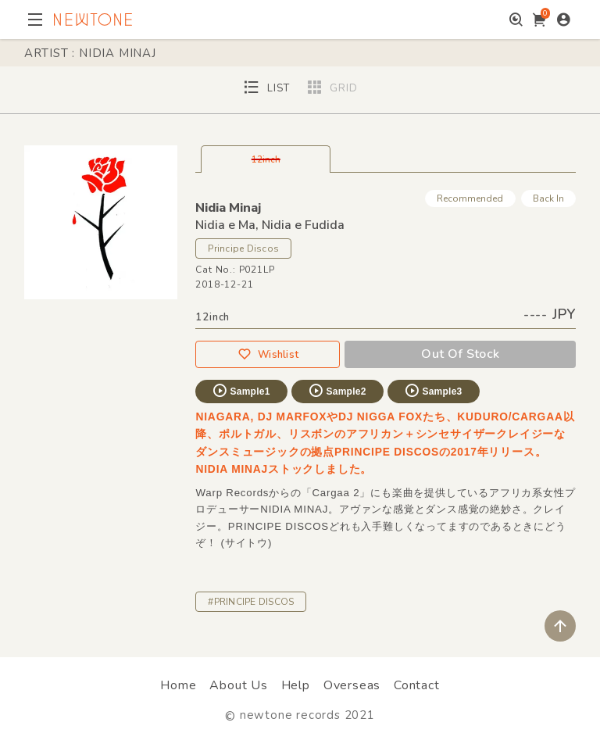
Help (295, 685)
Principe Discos (243, 248)
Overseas (351, 685)
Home (178, 685)
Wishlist (268, 354)
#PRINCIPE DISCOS (251, 601)
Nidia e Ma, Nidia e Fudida (270, 225)
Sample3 (433, 391)
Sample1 (241, 391)
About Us (238, 685)
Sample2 (337, 391)
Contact (417, 685)
